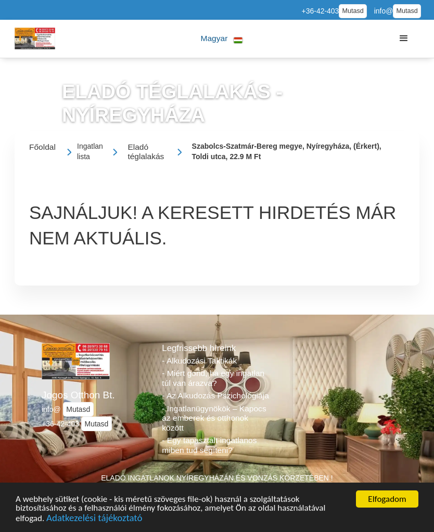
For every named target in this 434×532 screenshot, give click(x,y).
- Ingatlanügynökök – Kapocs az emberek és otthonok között (214, 418)
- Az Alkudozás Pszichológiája (215, 395)
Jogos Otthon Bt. (78, 395)
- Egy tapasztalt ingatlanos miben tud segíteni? (209, 445)
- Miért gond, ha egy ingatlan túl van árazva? (213, 378)
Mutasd (352, 11)
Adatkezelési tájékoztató (94, 519)
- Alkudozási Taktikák (199, 360)
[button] (222, 39)
